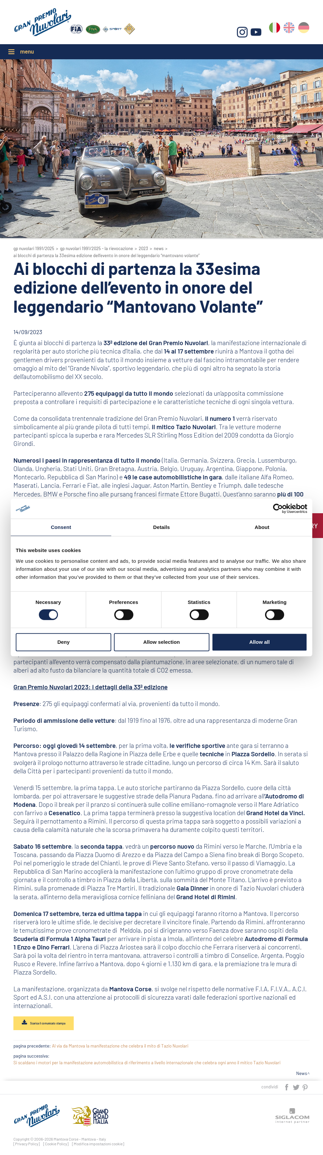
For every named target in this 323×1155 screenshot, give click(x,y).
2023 (143, 248)
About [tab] (262, 527)
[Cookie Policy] (56, 1144)
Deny (63, 642)
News (159, 248)
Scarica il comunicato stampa (50, 1024)
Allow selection (161, 642)
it (275, 30)
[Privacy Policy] (26, 1144)
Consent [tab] (61, 527)
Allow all (259, 642)
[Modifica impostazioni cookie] (98, 1144)
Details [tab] (161, 527)
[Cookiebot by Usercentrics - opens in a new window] (278, 509)
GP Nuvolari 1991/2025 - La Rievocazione (96, 248)
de (304, 30)
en (289, 30)
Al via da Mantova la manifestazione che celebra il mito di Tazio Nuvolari (120, 1047)
